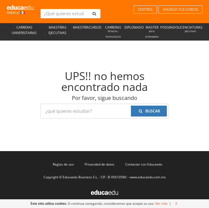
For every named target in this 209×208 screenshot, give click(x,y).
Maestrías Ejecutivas (57, 30)
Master (152, 32)
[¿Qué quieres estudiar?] (64, 13)
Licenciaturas (190, 29)
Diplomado (134, 27)
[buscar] (94, 13)
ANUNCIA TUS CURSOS (180, 9)
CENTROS (145, 9)
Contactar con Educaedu (143, 164)
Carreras (113, 32)
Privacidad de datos (99, 164)
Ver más (161, 203)
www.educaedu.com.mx (148, 177)
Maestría (81, 27)
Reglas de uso (63, 164)
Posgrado (169, 27)
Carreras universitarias (24, 30)
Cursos (95, 27)
